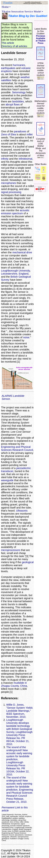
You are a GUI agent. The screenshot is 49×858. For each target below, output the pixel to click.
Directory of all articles (14, 46)
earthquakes (8, 68)
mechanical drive (22, 252)
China (23, 685)
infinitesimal (25, 158)
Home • (6, 6)
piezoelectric (23, 468)
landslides (18, 101)
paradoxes (20, 131)
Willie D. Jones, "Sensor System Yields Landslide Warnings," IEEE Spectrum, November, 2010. (19, 710)
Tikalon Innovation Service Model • (22, 11)
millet (30, 134)
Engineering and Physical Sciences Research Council (17, 448)
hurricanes (19, 65)
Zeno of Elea (8, 134)
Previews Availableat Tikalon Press (40, 39)
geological (28, 562)
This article (7, 42)
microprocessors (10, 550)
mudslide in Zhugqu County (14, 684)
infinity (4, 158)
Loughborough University (15, 270)
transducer (7, 471)
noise (26, 337)
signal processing (11, 192)
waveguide (7, 480)
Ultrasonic (22, 510)
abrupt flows (12, 104)
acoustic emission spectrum (15, 212)
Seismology (19, 92)
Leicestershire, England (14, 273)
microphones (8, 183)
